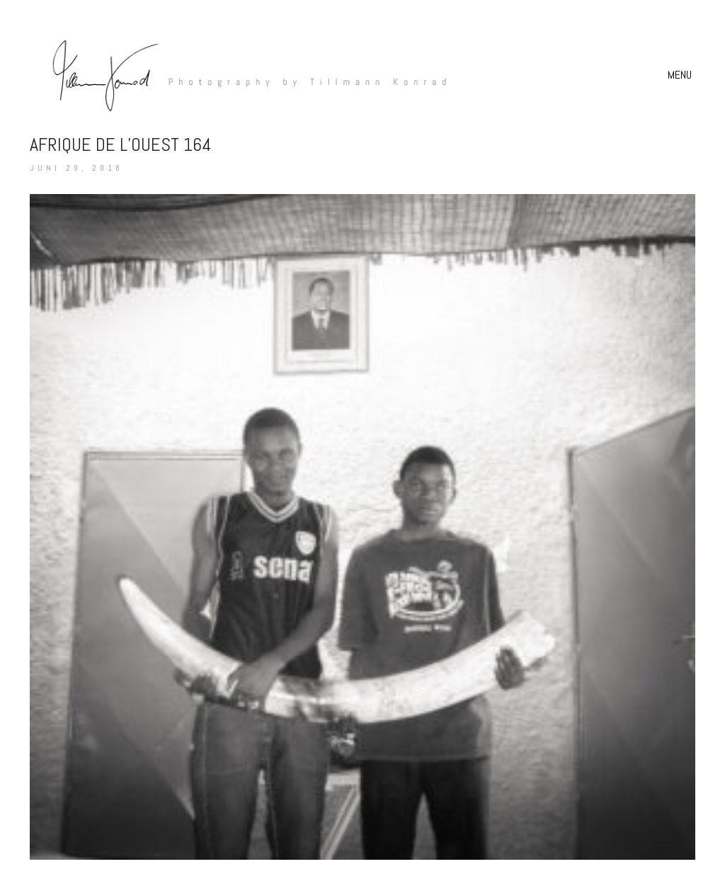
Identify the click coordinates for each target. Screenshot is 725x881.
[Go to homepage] (242, 74)
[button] (681, 75)
